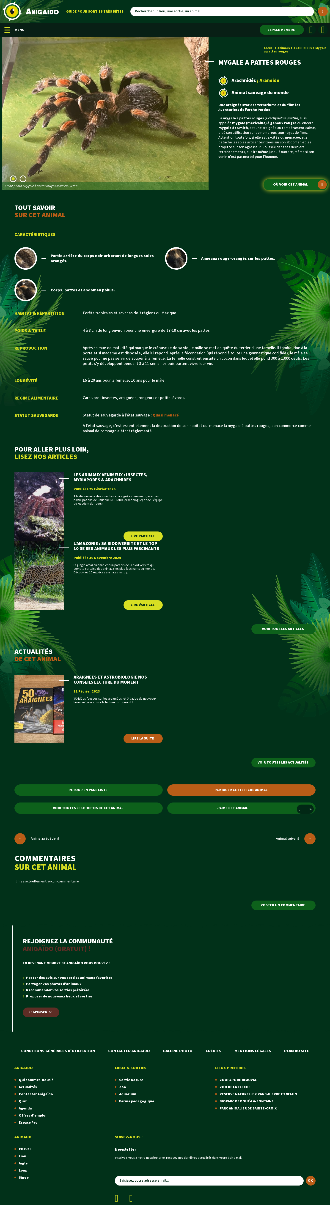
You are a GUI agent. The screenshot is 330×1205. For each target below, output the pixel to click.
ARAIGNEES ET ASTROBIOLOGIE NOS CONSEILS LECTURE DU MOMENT (110, 679)
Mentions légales (252, 1051)
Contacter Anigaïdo (129, 1051)
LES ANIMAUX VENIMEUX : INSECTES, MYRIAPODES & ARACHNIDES (110, 477)
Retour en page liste (88, 790)
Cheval (25, 1149)
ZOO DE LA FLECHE (235, 1087)
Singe (24, 1177)
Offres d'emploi (33, 1115)
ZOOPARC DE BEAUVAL (238, 1080)
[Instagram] (323, 30)
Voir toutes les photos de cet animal (88, 808)
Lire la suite (142, 738)
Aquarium (127, 1094)
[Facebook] (311, 30)
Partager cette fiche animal (240, 790)
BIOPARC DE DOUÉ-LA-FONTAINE (247, 1101)
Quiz (23, 1101)
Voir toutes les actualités (283, 762)
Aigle (23, 1163)
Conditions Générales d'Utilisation (58, 1051)
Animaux (284, 48)
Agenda (25, 1108)
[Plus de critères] (323, 11)
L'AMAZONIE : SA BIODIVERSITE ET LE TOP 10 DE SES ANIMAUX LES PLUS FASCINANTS (116, 546)
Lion (22, 1156)
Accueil (269, 48)
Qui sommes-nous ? (36, 1080)
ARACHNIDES (303, 48)
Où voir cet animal (300, 184)
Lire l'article (143, 536)
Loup (23, 1170)
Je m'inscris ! (40, 1012)
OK (310, 1180)
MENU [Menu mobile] (14, 29)
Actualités (28, 1087)
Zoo (122, 1087)
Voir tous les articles (283, 629)
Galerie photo (177, 1051)
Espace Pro (28, 1122)
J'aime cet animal (265, 809)
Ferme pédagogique (136, 1101)
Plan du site (296, 1051)
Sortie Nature (131, 1080)
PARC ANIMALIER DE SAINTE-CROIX (248, 1108)
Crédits (213, 1051)
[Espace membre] (282, 30)
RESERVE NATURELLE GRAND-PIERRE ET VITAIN (258, 1094)
